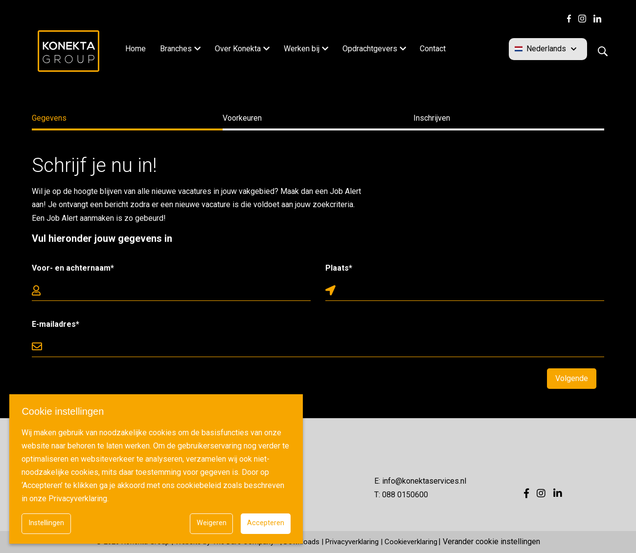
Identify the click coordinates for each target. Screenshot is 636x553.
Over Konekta (238, 48)
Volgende (571, 378)
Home (135, 48)
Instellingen (46, 523)
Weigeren (212, 523)
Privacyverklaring (352, 541)
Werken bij (301, 48)
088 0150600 (405, 494)
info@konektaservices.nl (424, 481)
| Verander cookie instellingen (489, 542)
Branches (176, 48)
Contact (433, 48)
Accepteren (265, 523)
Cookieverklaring (411, 541)
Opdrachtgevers (369, 48)
